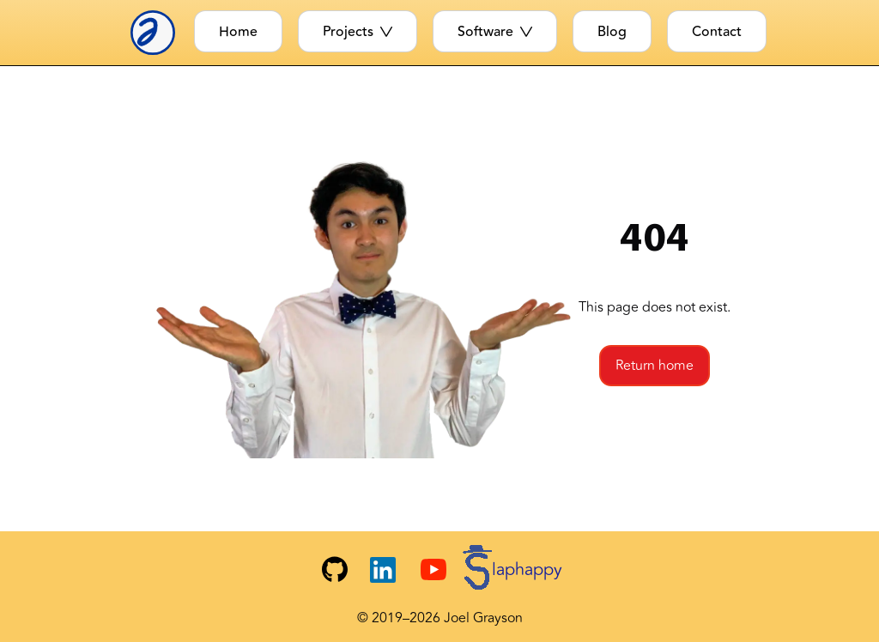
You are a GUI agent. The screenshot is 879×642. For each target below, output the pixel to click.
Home (238, 31)
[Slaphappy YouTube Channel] (491, 569)
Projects (357, 31)
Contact (717, 31)
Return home (654, 365)
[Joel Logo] (158, 32)
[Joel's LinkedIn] (383, 570)
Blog (612, 31)
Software (495, 31)
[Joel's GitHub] (335, 570)
